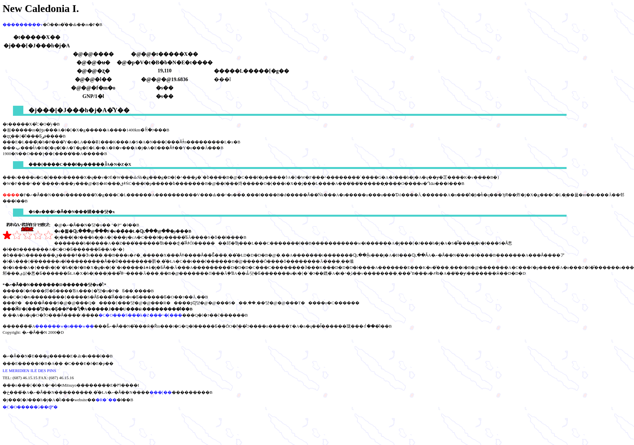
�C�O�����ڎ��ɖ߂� (30, 406)
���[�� (160, 392)
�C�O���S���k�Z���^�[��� (140, 315)
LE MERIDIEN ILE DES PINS (29, 370)
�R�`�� (106, 399)
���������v (23, 24)
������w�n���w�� (64, 326)
